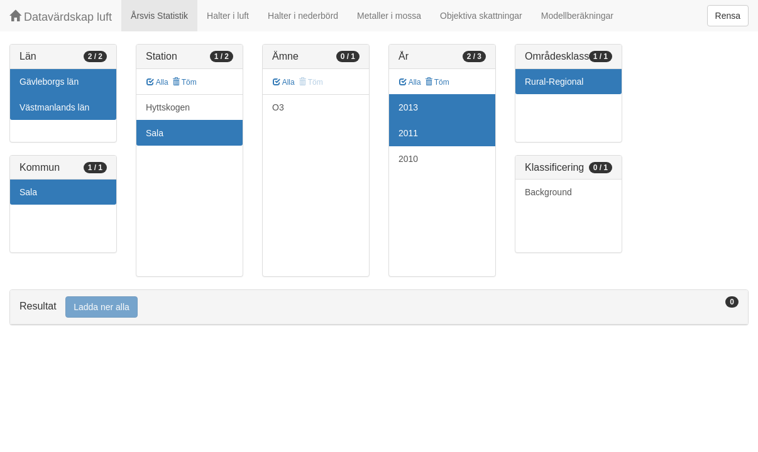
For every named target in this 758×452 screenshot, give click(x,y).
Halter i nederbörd (303, 16)
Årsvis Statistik (159, 16)
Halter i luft (228, 16)
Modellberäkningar (577, 16)
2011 (408, 133)
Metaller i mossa (389, 16)
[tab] (379, 307)
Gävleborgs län (49, 82)
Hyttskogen (168, 107)
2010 (408, 159)
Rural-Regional (554, 82)
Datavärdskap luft (60, 16)
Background (548, 192)
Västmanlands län (54, 107)
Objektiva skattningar (481, 16)
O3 (278, 107)
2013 (408, 107)
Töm (184, 82)
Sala (28, 192)
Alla (157, 82)
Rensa (727, 16)
